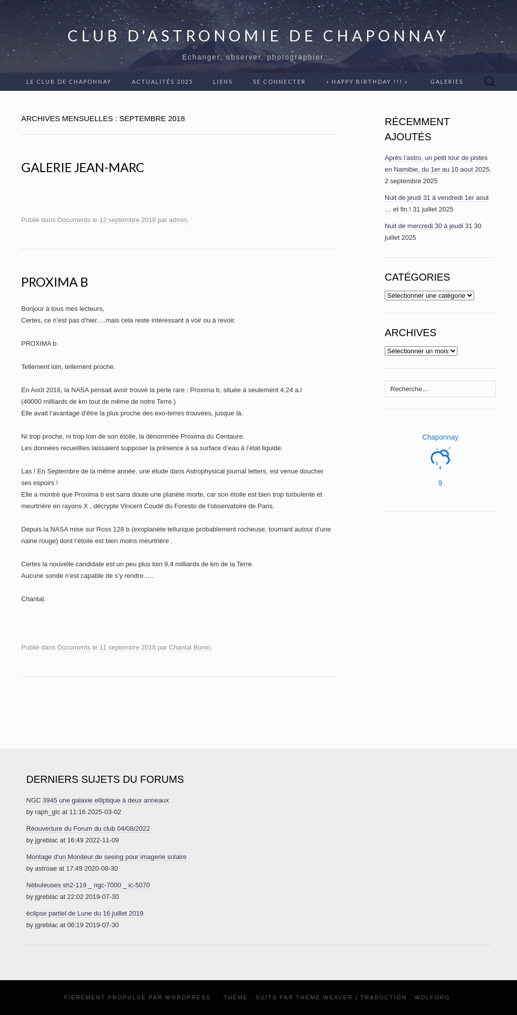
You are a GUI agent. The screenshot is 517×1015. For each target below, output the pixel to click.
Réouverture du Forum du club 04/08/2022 (88, 828)
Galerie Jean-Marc (82, 167)
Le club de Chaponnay (69, 81)
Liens (223, 81)
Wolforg (432, 997)
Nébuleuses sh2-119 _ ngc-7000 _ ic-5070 (88, 885)
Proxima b (54, 281)
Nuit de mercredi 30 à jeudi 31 (428, 226)
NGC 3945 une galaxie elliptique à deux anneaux (97, 800)
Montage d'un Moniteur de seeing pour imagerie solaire (106, 857)
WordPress (188, 997)
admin (178, 220)
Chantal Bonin (190, 647)
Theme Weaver (324, 997)
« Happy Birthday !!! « (368, 81)
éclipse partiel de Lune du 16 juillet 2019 (84, 913)
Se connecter (279, 81)
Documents (74, 220)
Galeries (446, 81)
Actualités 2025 (162, 81)
